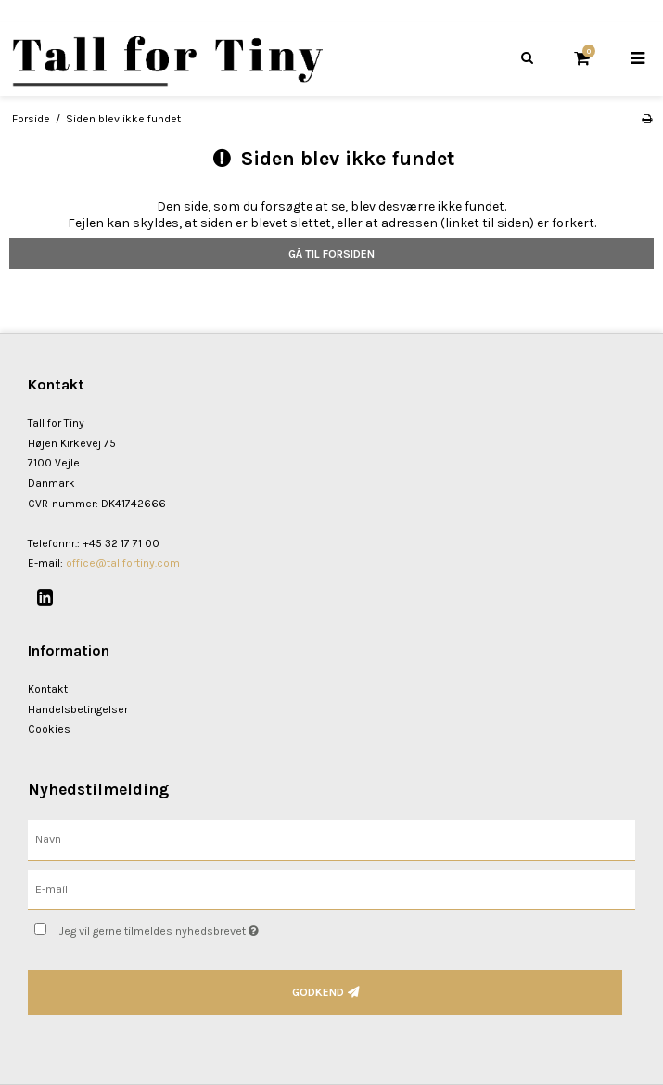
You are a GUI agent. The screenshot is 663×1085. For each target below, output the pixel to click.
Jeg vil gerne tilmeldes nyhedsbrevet (205, 927)
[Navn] (331, 839)
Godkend (318, 992)
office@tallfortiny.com (123, 562)
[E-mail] (331, 889)
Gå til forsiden (331, 254)
